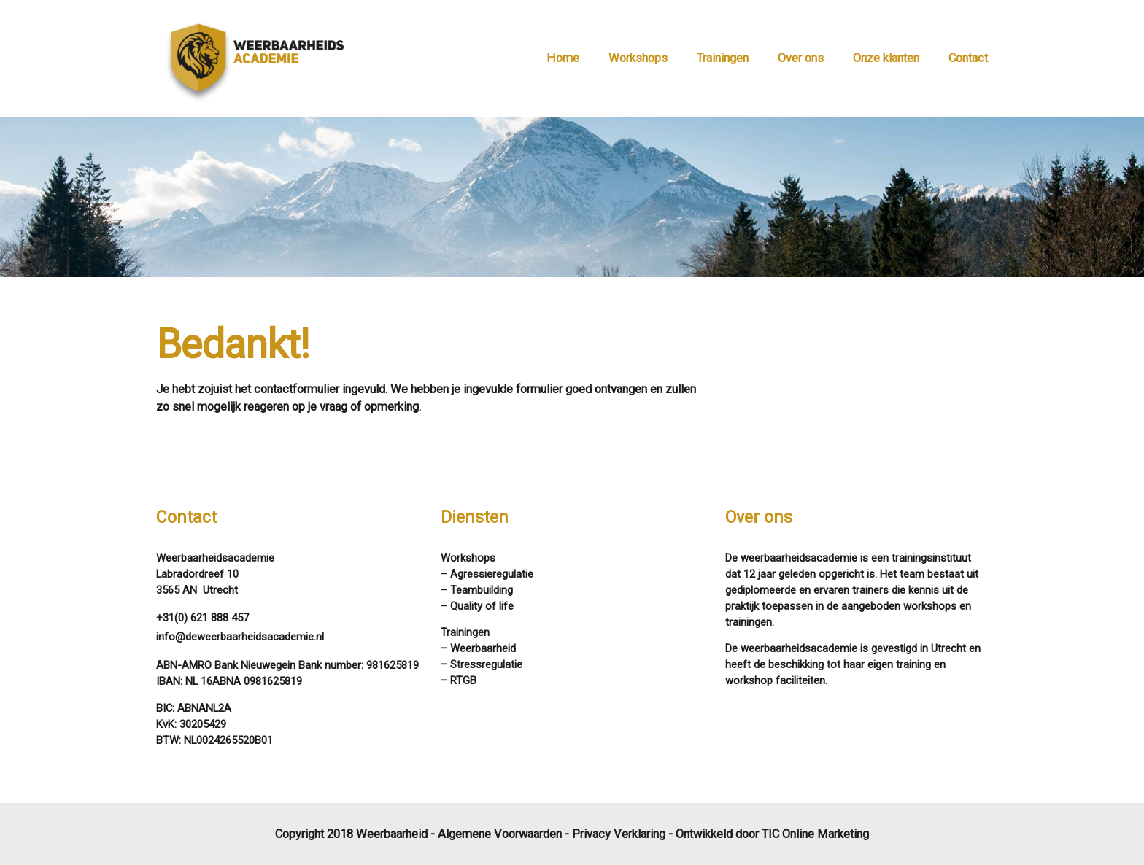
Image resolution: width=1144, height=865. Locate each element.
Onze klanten (886, 58)
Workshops (638, 58)
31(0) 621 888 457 (206, 617)
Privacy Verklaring (618, 834)
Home (562, 58)
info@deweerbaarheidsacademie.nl (240, 636)
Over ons (801, 58)
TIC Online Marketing (815, 834)
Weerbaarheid (392, 834)
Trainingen (723, 58)
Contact (968, 58)
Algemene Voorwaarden (500, 834)
